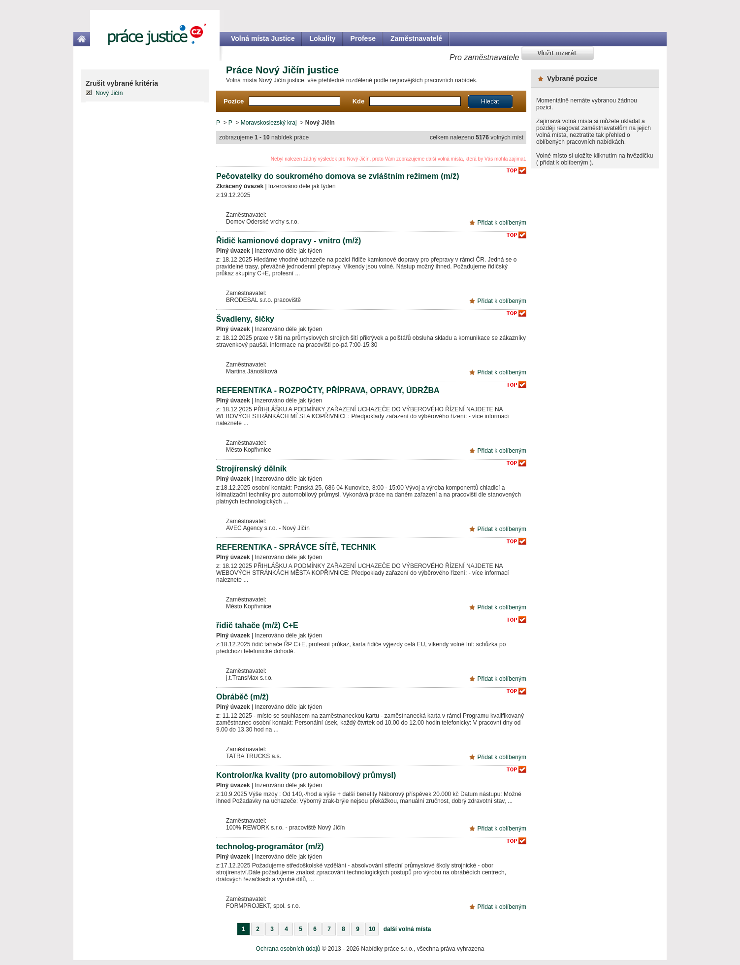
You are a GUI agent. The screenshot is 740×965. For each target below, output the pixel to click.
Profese (363, 38)
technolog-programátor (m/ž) (270, 846)
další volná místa (407, 929)
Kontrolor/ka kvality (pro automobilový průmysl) (306, 775)
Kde (359, 101)
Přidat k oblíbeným (502, 222)
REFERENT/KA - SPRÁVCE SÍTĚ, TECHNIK (296, 547)
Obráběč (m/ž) (242, 697)
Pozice (234, 101)
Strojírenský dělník (251, 469)
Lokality (323, 38)
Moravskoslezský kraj (269, 122)
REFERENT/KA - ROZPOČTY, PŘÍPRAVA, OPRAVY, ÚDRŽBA (328, 390)
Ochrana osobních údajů (288, 948)
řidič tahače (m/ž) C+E (257, 625)
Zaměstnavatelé (416, 38)
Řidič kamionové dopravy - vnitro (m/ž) (288, 240)
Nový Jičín (109, 93)
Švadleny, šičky (245, 319)
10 (372, 929)
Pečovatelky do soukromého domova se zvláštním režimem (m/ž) (337, 176)
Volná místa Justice (263, 38)
